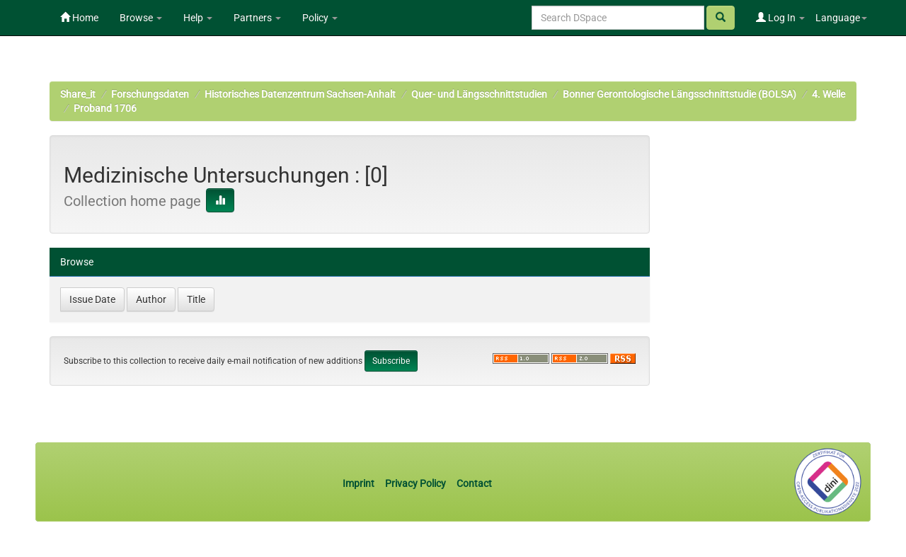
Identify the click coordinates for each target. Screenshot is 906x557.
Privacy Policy (415, 483)
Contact (474, 483)
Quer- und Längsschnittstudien (479, 94)
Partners (257, 17)
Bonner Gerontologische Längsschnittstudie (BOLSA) (679, 94)
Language (841, 17)
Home (79, 17)
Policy (320, 17)
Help (197, 17)
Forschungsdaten (150, 94)
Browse (141, 17)
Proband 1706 (105, 108)
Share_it (78, 94)
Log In (780, 17)
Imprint (360, 483)
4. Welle (828, 94)
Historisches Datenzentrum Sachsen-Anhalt (300, 94)
